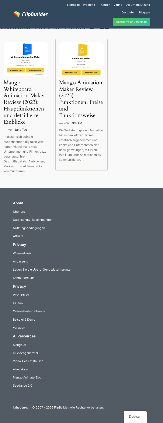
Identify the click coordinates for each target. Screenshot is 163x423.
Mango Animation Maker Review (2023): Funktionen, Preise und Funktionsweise (81, 99)
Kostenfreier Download (131, 21)
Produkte (89, 4)
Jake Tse (20, 129)
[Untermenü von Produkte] (97, 5)
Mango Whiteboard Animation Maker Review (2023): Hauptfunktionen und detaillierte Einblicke (24, 102)
